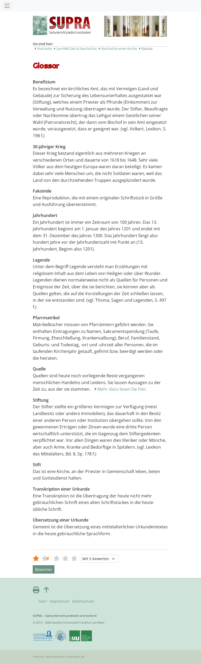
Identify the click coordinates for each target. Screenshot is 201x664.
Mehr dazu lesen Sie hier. (122, 389)
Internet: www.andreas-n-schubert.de (58, 656)
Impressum (60, 601)
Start (43, 601)
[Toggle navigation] (7, 5)
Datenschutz (83, 601)
